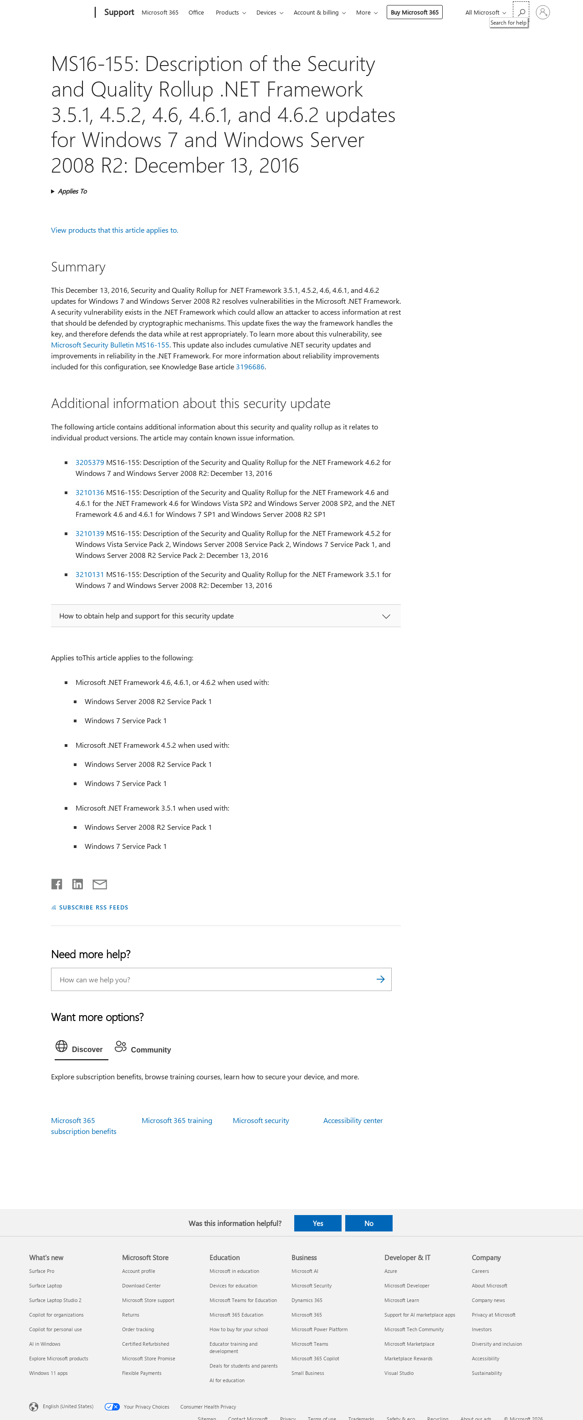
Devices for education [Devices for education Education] (233, 1285)
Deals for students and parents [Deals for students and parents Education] (244, 1365)
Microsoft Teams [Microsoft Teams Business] (310, 1343)
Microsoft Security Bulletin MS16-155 (110, 344)
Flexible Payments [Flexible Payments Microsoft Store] (142, 1372)
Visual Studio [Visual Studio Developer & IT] (399, 1372)
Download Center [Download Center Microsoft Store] (141, 1285)
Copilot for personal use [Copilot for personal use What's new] (55, 1329)
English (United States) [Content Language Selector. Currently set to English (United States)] (68, 1406)
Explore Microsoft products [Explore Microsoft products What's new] (58, 1358)
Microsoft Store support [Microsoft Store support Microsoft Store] (148, 1300)
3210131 (90, 574)
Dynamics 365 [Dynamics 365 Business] (307, 1300)
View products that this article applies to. (114, 230)
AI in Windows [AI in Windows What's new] (45, 1343)
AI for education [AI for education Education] (227, 1380)
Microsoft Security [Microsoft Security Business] (312, 1285)
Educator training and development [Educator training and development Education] (233, 1347)
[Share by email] (95, 882)
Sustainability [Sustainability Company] (487, 1372)
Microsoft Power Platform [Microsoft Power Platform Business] (320, 1329)
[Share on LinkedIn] (74, 882)
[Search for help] (521, 11)
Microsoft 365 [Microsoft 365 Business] (307, 1314)
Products (227, 12)
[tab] (81, 1048)
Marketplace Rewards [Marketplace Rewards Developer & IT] (408, 1358)
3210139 (90, 533)
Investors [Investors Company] (482, 1329)
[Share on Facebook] (57, 882)
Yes (318, 1223)
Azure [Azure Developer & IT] (390, 1270)
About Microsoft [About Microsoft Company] (489, 1285)
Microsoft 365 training (177, 1120)
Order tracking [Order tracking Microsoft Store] (138, 1329)
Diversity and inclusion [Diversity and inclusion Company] (497, 1343)
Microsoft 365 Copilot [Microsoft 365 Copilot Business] (315, 1358)
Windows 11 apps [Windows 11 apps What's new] (48, 1372)
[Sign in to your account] (543, 12)
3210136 (90, 492)
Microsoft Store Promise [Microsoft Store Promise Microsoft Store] (148, 1358)
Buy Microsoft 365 (415, 12)
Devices (266, 12)
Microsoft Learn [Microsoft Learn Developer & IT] (401, 1300)
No (368, 1223)
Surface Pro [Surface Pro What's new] (41, 1270)
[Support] (118, 12)
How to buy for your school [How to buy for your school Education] (239, 1329)
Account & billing (316, 12)
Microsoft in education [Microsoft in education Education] (234, 1270)
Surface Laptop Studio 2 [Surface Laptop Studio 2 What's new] (55, 1300)
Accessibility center (353, 1120)
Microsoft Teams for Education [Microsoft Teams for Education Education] (243, 1300)
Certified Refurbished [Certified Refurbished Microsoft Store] (145, 1343)
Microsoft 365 (160, 12)
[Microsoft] (60, 12)
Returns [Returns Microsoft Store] (130, 1314)
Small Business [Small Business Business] (308, 1372)
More (363, 12)
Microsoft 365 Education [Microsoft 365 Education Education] (236, 1314)
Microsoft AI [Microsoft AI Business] (305, 1270)
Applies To (72, 191)
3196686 (250, 366)
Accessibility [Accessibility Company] (485, 1358)
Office (196, 12)
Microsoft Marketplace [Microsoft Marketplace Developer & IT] (409, 1343)
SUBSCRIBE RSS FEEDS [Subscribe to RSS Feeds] (93, 907)
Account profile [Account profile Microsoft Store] (138, 1270)
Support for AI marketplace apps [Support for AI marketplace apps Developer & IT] (419, 1314)
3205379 (90, 462)
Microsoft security (261, 1120)
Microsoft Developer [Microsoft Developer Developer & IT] (407, 1285)
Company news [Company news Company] (488, 1300)
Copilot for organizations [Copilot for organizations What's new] (56, 1314)
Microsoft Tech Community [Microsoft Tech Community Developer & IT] (414, 1329)
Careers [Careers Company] (480, 1270)
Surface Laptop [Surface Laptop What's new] (45, 1285)
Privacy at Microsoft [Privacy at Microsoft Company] (494, 1314)
